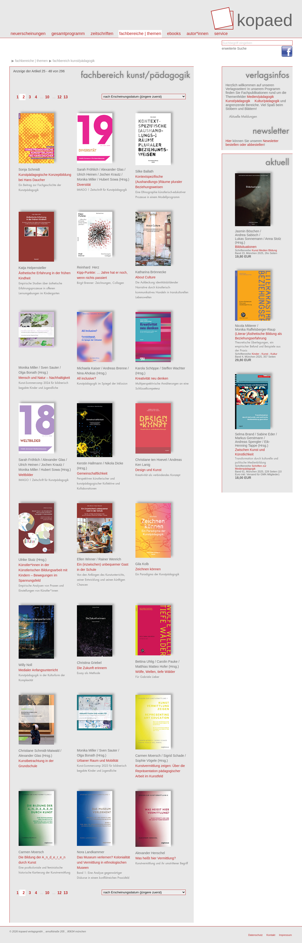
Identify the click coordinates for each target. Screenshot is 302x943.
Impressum (285, 935)
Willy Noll (25, 665)
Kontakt (270, 935)
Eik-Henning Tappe (252, 443)
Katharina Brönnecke (150, 272)
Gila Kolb (142, 564)
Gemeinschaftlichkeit (92, 473)
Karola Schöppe (147, 368)
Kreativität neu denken (151, 378)
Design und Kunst (148, 470)
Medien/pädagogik (260, 97)
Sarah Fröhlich (87, 169)
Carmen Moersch (148, 755)
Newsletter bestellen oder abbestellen (252, 143)
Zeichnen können (148, 569)
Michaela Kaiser (89, 368)
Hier (229, 141)
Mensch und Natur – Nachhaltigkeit (44, 378)
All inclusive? (86, 378)
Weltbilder (26, 475)
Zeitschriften (102, 33)
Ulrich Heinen (87, 174)
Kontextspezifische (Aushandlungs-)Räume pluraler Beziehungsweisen (158, 182)
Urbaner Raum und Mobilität (97, 760)
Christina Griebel (89, 663)
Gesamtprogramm (68, 33)
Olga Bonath (28, 372)
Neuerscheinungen (28, 33)
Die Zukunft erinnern (92, 668)
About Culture (145, 277)
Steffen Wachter (173, 368)
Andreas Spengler (248, 442)
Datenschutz (255, 935)
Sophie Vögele (146, 760)
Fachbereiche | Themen (140, 33)
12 (59, 97)
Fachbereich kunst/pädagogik (74, 61)
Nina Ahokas (86, 373)
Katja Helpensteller (32, 268)
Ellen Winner (86, 559)
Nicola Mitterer (245, 326)
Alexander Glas (112, 169)
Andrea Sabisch (246, 235)
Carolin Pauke (167, 661)
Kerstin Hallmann (89, 463)
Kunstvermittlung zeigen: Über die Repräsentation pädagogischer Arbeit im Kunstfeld (160, 771)
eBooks (174, 33)
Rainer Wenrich (109, 559)
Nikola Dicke (114, 463)
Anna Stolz (273, 239)
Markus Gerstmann (249, 438)
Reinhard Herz (88, 267)
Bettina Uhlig (144, 661)
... (41, 97)
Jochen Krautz (110, 174)
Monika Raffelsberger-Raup (255, 329)
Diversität (84, 184)
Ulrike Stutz (27, 560)
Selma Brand (244, 434)
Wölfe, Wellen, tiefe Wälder (155, 672)
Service (221, 33)
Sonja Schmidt (29, 169)
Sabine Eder (266, 434)
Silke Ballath (144, 171)
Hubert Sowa (108, 179)
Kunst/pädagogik (238, 101)
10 (47, 97)
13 (65, 97)
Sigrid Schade (174, 755)
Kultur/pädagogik (267, 101)
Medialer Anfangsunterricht (38, 670)
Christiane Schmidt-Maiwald (39, 751)
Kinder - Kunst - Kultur (264, 353)
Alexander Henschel (150, 853)
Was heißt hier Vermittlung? (155, 858)
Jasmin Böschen (247, 231)
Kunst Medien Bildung (264, 250)
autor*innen (197, 33)
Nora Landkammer (90, 852)
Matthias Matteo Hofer (151, 666)
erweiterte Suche (234, 48)
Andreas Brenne (115, 368)
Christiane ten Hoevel (151, 460)
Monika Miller (86, 179)
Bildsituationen (245, 247)
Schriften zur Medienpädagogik (250, 467)
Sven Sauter (50, 367)
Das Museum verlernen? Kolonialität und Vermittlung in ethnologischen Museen (103, 862)
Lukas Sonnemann (249, 239)
